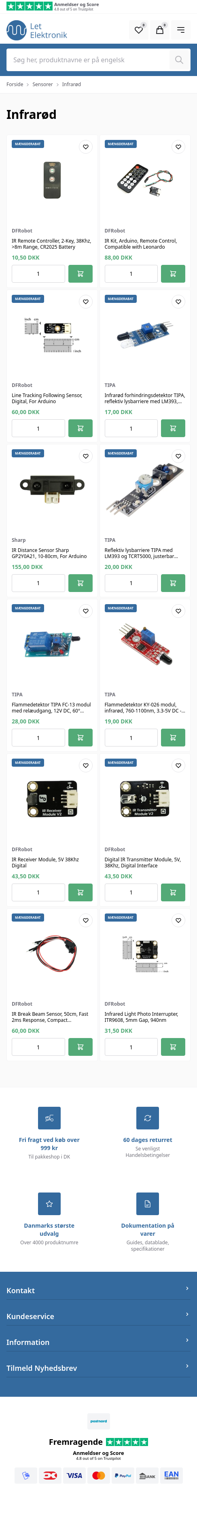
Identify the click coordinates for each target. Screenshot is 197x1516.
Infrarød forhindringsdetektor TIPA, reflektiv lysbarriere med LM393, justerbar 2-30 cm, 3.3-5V (145, 401)
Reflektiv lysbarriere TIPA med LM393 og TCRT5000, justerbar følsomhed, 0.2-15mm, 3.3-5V (139, 556)
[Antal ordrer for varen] (38, 274)
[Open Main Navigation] (181, 30)
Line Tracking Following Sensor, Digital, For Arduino (47, 398)
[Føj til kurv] (80, 274)
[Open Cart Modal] (159, 30)
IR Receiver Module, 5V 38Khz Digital (45, 862)
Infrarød (71, 84)
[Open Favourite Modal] (138, 30)
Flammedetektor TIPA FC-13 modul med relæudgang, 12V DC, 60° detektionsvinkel (51, 710)
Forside (14, 84)
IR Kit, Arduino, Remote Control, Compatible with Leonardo (141, 243)
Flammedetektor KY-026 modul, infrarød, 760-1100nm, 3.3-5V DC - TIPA (143, 710)
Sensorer (42, 84)
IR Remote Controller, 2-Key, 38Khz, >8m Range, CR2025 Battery (51, 243)
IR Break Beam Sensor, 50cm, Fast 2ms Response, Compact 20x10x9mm (50, 1020)
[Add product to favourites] (86, 147)
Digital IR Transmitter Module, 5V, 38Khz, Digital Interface (143, 862)
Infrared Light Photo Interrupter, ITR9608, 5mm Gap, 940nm (141, 1017)
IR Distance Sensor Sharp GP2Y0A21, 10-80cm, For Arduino (49, 553)
